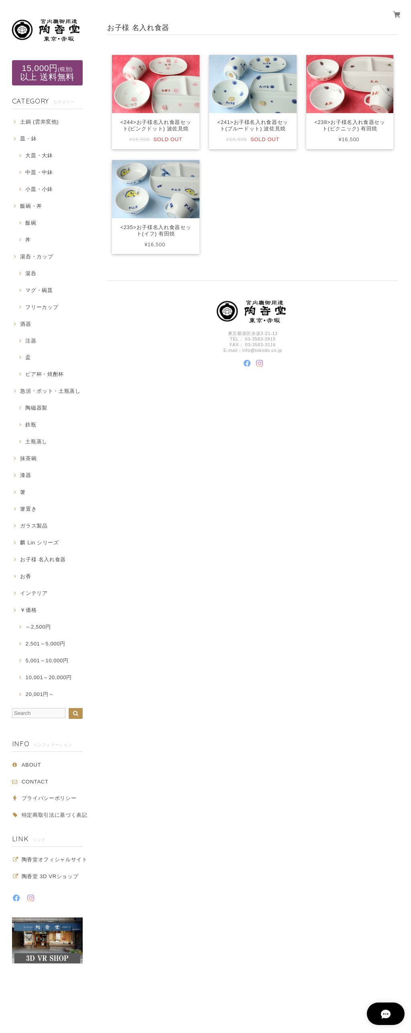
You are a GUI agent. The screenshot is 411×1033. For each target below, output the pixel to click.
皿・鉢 (28, 139)
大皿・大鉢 (39, 155)
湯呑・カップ (36, 257)
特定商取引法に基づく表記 (54, 815)
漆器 (25, 475)
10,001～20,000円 (48, 677)
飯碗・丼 (31, 206)
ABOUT (31, 765)
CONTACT (35, 782)
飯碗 (30, 223)
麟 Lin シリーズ (39, 543)
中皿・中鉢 (39, 172)
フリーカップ (41, 307)
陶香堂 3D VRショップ (50, 876)
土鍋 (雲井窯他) (39, 122)
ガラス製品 (33, 526)
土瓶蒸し (36, 441)
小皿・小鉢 (39, 189)
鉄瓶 (30, 425)
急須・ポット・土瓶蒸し (50, 391)
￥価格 (28, 610)
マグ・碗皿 (39, 290)
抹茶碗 (28, 458)
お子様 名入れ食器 (43, 559)
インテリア (33, 593)
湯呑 (30, 273)
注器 (30, 341)
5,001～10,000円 (46, 661)
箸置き (28, 509)
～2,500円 (38, 627)
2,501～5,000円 (45, 644)
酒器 (25, 324)
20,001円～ (39, 694)
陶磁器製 (36, 408)
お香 (25, 576)
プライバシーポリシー (49, 798)
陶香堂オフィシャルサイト (54, 859)
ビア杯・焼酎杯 (44, 374)
